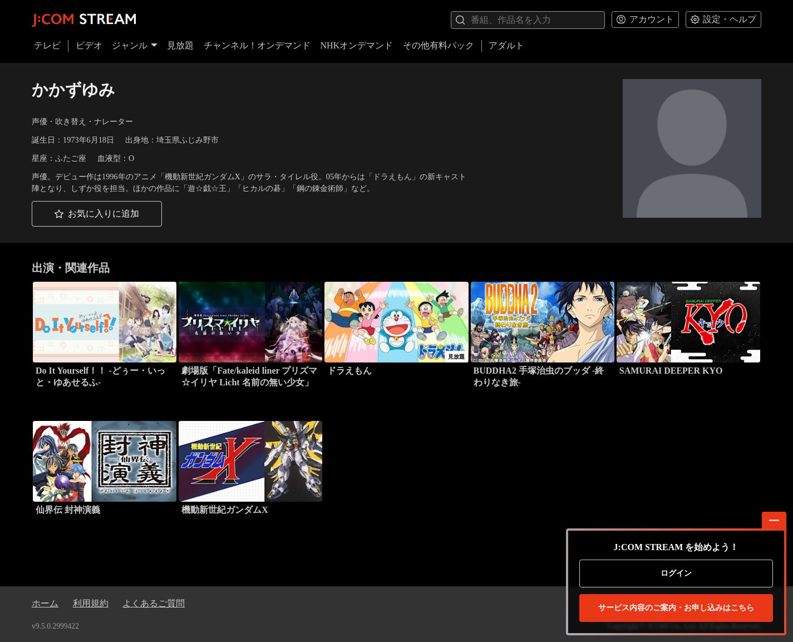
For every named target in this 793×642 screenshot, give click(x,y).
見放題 (180, 45)
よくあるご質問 (153, 603)
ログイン (676, 573)
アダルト (506, 45)
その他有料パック (438, 45)
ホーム (45, 603)
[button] (97, 214)
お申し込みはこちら (676, 608)
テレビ (47, 45)
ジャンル (134, 45)
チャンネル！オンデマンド (257, 45)
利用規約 (91, 603)
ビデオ (89, 45)
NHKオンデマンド (357, 45)
